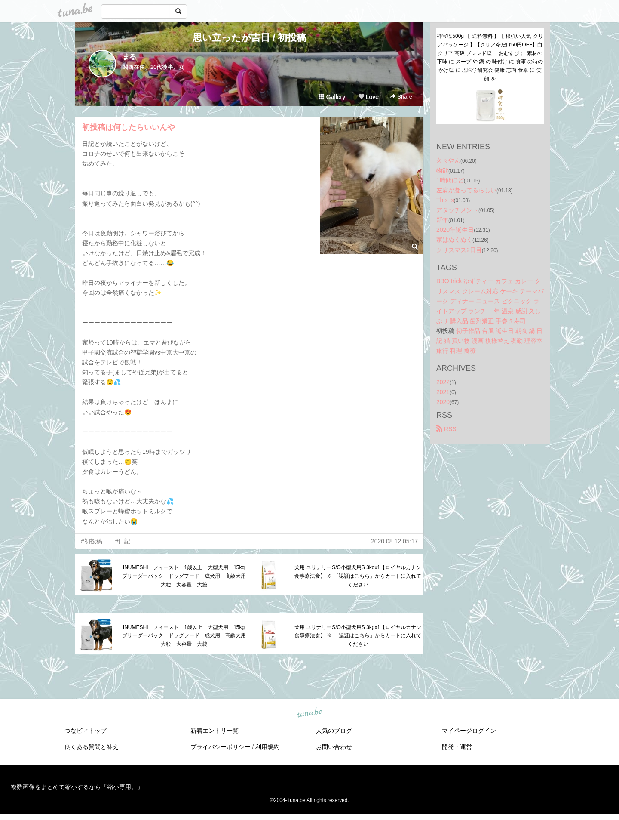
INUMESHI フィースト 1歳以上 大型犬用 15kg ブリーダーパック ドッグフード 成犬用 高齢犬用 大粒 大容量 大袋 (186, 576)
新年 (442, 219)
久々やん (448, 160)
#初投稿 (91, 541)
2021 (443, 391)
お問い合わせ (334, 746)
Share (401, 96)
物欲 (442, 170)
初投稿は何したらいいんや (128, 127)
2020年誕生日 (455, 229)
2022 (443, 382)
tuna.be (309, 713)
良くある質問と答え (91, 746)
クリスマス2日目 (459, 250)
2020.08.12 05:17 (394, 541)
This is (445, 200)
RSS (446, 428)
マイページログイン (469, 730)
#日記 (123, 541)
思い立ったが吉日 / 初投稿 (249, 37)
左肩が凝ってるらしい (466, 190)
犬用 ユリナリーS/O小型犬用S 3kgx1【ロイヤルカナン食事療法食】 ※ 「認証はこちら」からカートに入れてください (357, 576)
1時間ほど (450, 180)
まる (129, 56)
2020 (443, 401)
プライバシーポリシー (220, 746)
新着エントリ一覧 (214, 730)
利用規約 (267, 746)
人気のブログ (334, 730)
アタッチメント (457, 210)
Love (368, 96)
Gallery (332, 96)
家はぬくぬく (454, 239)
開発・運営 (457, 746)
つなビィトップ (85, 730)
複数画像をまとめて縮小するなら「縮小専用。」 (77, 786)
